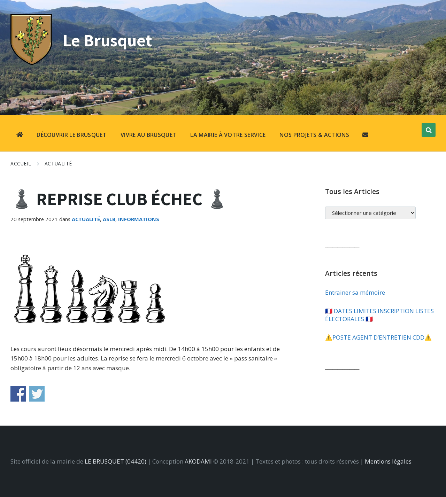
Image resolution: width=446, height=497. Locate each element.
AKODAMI (198, 461)
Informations (138, 219)
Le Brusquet (109, 40)
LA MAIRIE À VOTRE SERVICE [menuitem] (228, 135)
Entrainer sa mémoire (355, 292)
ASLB (109, 219)
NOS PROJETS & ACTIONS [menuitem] (314, 135)
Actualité (58, 163)
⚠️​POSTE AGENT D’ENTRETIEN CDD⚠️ (378, 337)
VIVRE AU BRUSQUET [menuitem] (148, 135)
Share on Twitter (37, 394)
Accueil (20, 163)
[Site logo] (31, 63)
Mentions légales (388, 461)
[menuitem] (19, 135)
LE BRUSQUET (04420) (115, 461)
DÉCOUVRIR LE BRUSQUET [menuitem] (72, 135)
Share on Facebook (18, 394)
